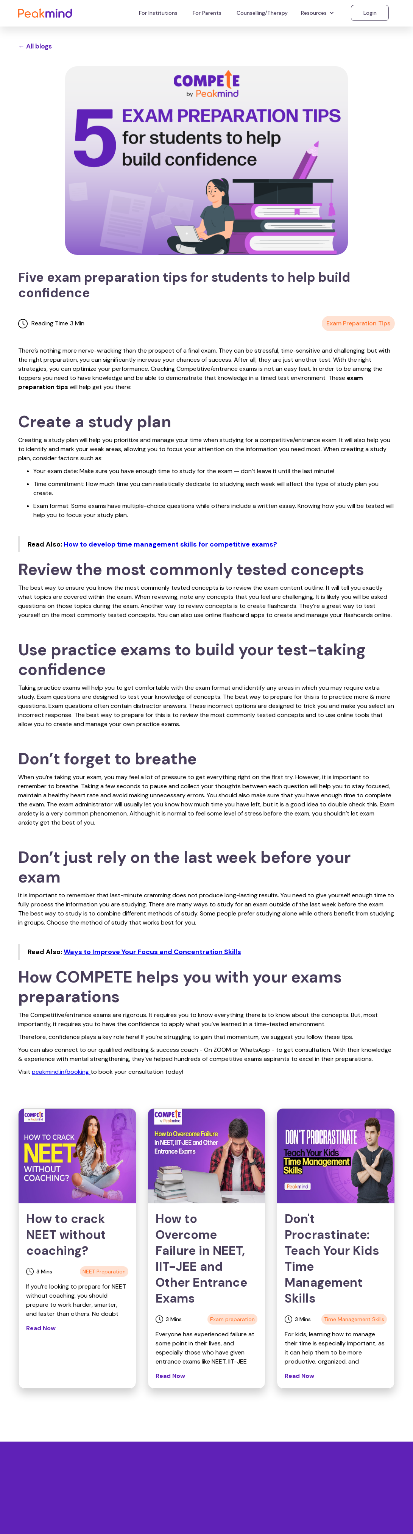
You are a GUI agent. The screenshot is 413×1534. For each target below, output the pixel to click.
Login (370, 12)
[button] (318, 12)
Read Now (41, 1328)
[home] (45, 12)
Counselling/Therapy (262, 12)
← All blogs (35, 46)
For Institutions (158, 12)
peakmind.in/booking (61, 1072)
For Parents (207, 12)
